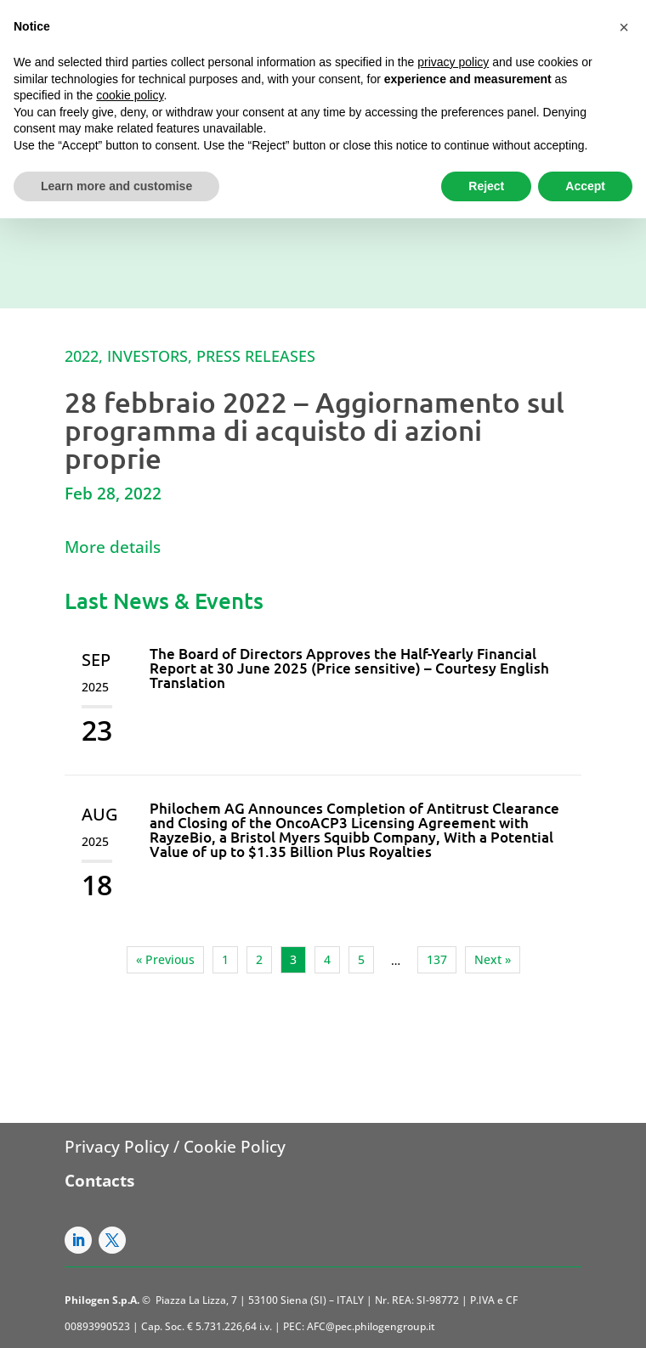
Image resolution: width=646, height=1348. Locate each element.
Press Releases (255, 356)
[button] (624, 27)
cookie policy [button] (129, 95)
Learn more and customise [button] (116, 186)
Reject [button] (486, 186)
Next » (492, 959)
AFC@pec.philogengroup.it (371, 1326)
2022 (82, 356)
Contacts (99, 1181)
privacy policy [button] (453, 62)
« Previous (165, 959)
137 (437, 959)
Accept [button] (585, 186)
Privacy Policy (117, 1147)
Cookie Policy (235, 1147)
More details (113, 547)
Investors (147, 356)
